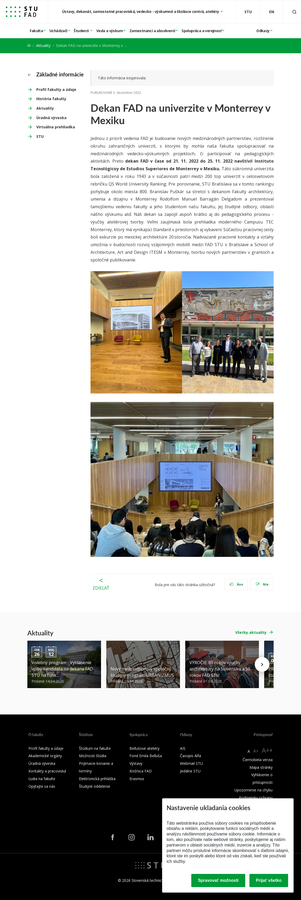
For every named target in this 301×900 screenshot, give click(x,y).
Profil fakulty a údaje (56, 89)
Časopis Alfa (190, 755)
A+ (256, 751)
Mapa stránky (261, 767)
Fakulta (36, 30)
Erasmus (136, 778)
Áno (236, 584)
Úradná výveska (51, 117)
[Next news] (262, 664)
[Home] (29, 45)
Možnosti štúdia (92, 755)
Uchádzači (58, 30)
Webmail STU (191, 763)
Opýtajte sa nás (41, 786)
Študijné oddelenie (94, 786)
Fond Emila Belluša (145, 755)
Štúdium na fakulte (95, 748)
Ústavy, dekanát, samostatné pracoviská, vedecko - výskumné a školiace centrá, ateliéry (141, 11)
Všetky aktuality (251, 632)
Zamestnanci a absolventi (152, 30)
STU (40, 136)
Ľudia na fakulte (41, 778)
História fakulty (51, 98)
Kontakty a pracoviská (47, 770)
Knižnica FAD (140, 770)
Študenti (82, 30)
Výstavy (135, 763)
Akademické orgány (45, 755)
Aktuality (43, 45)
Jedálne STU (190, 770)
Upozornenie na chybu (253, 789)
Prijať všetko (269, 880)
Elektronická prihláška (97, 778)
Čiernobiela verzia (258, 759)
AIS (182, 748)
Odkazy (262, 30)
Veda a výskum (109, 30)
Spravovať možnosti (218, 880)
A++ (267, 750)
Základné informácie (56, 74)
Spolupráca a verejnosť (202, 30)
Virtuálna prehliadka (55, 126)
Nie (262, 584)
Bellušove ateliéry (144, 748)
